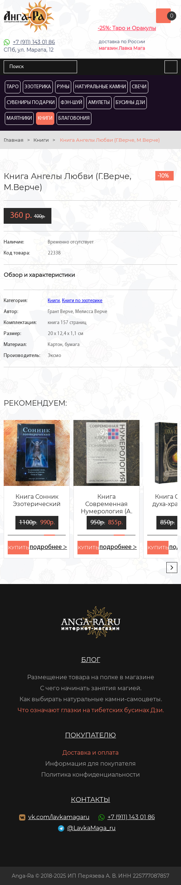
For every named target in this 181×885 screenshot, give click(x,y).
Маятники (19, 118)
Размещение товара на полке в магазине (90, 677)
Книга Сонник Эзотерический (37, 500)
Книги (45, 118)
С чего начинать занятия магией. (90, 688)
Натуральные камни (100, 87)
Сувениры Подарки (31, 102)
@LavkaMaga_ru (91, 828)
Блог (90, 660)
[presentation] (171, 567)
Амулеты (99, 102)
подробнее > (48, 547)
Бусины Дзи (130, 102)
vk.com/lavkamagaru (59, 817)
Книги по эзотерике (82, 300)
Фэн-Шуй (71, 102)
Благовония (74, 118)
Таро (13, 87)
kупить (18, 547)
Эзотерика (38, 87)
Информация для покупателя (90, 763)
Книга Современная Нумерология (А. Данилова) (106, 504)
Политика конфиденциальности (90, 774)
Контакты (90, 800)
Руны (63, 87)
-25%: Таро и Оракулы (127, 28)
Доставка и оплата (90, 752)
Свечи (139, 87)
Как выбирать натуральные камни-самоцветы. (90, 699)
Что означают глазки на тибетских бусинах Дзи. (91, 710)
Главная (13, 140)
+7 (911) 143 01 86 (34, 42)
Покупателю (90, 735)
